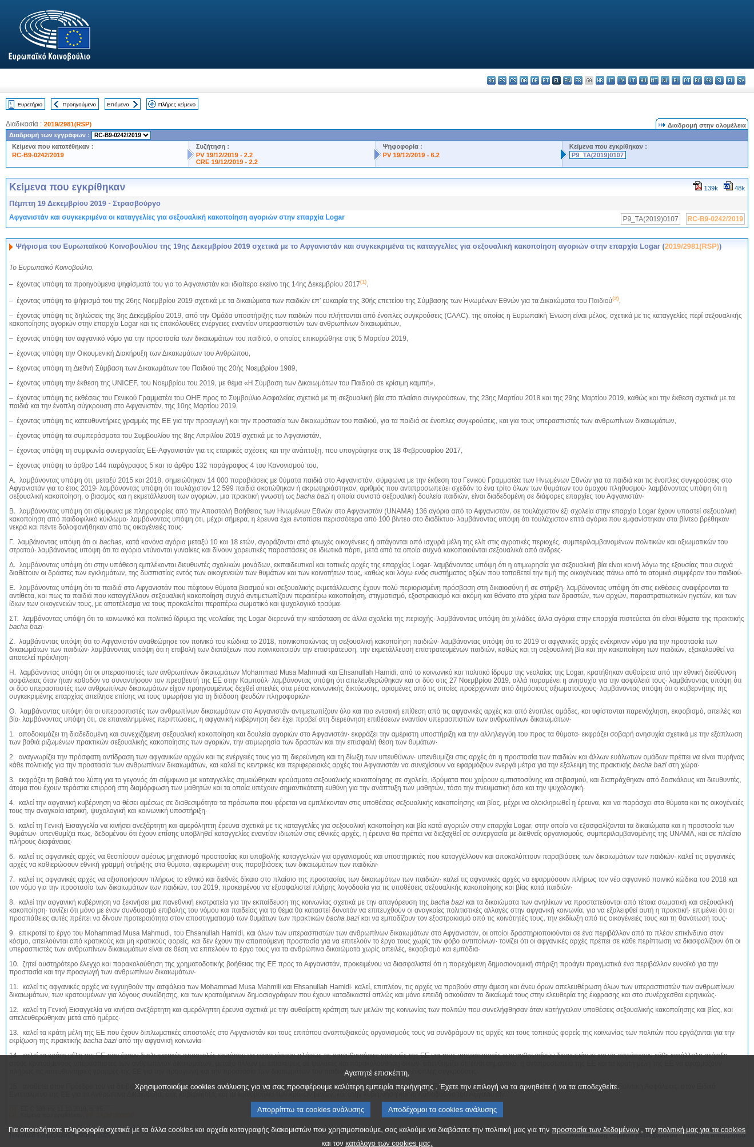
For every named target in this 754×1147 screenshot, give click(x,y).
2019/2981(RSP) (67, 124)
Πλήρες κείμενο (177, 104)
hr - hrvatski (600, 80)
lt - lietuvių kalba (632, 80)
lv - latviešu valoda (621, 80)
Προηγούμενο (78, 104)
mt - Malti (654, 80)
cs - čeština (513, 80)
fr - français (578, 80)
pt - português (687, 80)
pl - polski (676, 80)
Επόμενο (118, 104)
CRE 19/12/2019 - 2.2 (227, 161)
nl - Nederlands (665, 80)
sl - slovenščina (719, 80)
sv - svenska (741, 80)
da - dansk (524, 80)
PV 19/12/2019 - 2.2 (224, 155)
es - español (502, 80)
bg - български (491, 80)
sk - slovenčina (708, 80)
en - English (567, 80)
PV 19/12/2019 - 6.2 (411, 155)
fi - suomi (730, 80)
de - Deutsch (534, 80)
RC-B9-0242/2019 (38, 155)
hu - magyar (643, 80)
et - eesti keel (545, 80)
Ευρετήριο (30, 104)
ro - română (697, 80)
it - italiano (611, 80)
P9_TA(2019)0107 (598, 155)
